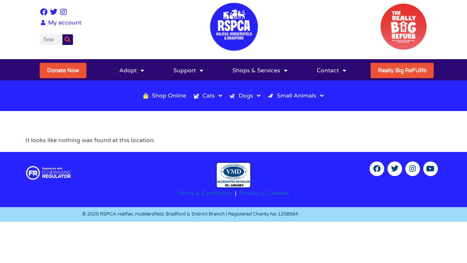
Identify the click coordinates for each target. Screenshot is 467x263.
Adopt (131, 70)
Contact (331, 70)
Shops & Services (259, 70)
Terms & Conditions (204, 193)
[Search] (67, 39)
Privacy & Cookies (264, 193)
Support (188, 70)
